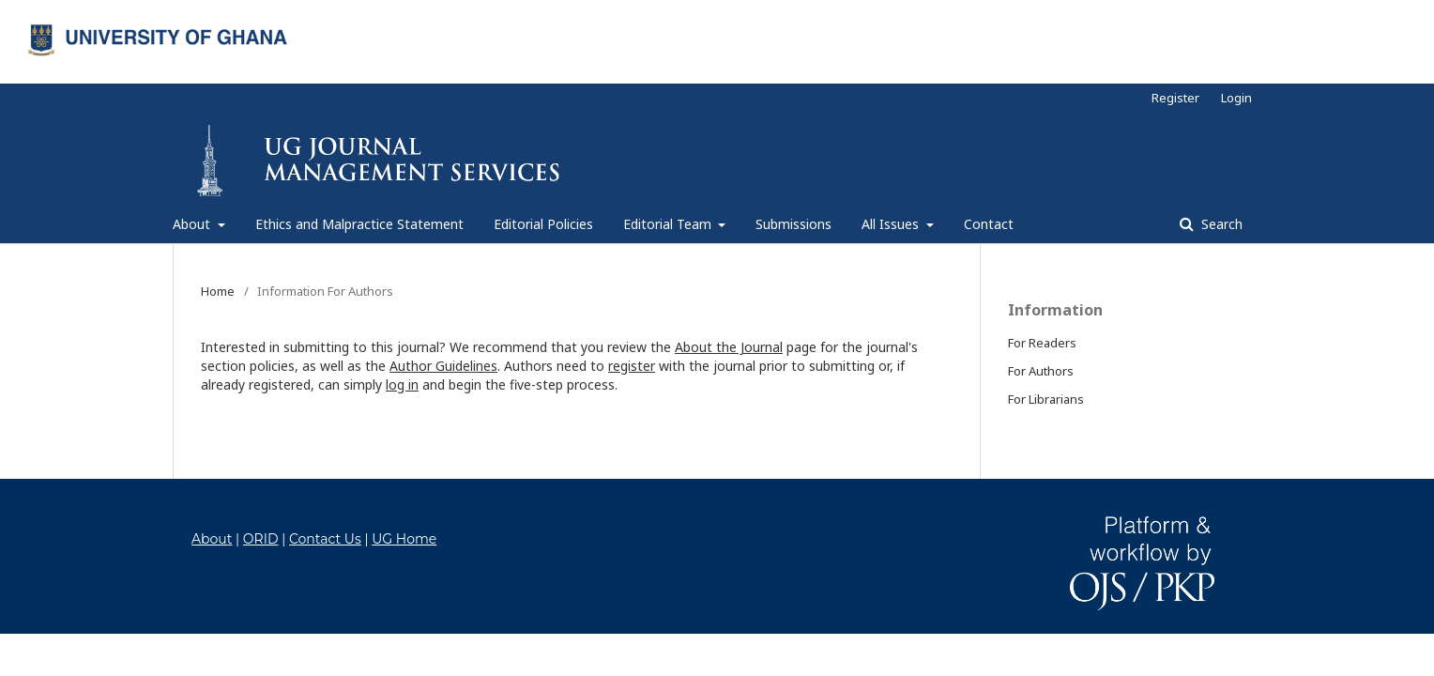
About (193, 224)
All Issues (892, 224)
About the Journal (729, 347)
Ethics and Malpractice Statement (359, 224)
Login (1236, 97)
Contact (989, 224)
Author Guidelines (443, 366)
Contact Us (325, 538)
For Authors (1041, 370)
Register (1175, 97)
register (631, 366)
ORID (261, 538)
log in (402, 384)
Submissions (793, 224)
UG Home (404, 538)
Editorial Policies (543, 224)
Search (1220, 224)
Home (218, 291)
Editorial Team (669, 224)
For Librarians (1046, 399)
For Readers (1042, 342)
